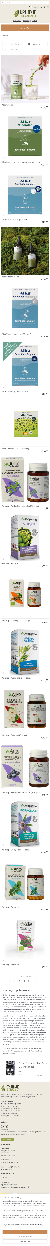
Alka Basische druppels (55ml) (15, 219)
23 (36, 981)
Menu (25, 27)
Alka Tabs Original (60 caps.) (15, 391)
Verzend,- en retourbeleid (9, 1187)
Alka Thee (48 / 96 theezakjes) (15, 449)
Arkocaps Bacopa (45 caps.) (14, 735)
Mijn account (40, 7)
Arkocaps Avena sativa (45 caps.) (16, 678)
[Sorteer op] (36, 44)
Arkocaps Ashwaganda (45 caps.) (16, 621)
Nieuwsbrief (17, 21)
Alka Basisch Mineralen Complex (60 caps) (21, 162)
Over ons (26, 21)
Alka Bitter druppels (11, 277)
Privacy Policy (5, 1182)
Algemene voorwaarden (9, 1185)
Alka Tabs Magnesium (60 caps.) (16, 334)
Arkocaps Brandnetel (11, 964)
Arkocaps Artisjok (10, 563)
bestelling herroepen (40, 1242)
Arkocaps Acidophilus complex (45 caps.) (20, 506)
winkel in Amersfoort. (32, 1051)
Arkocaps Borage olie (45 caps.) (16, 850)
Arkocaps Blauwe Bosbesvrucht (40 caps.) (20, 792)
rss (32, 1242)
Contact (34, 21)
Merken (5, 36)
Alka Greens (7, 105)
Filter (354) (13, 44)
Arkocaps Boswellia (10, 907)
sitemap (27, 1242)
